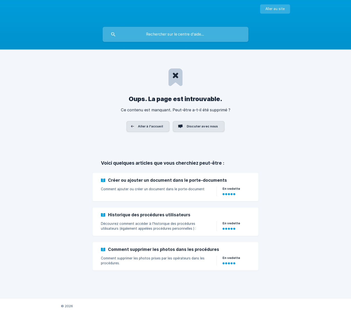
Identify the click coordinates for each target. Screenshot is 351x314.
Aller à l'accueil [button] (150, 126)
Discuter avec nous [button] (202, 126)
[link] (175, 187)
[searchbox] (175, 34)
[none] (275, 9)
